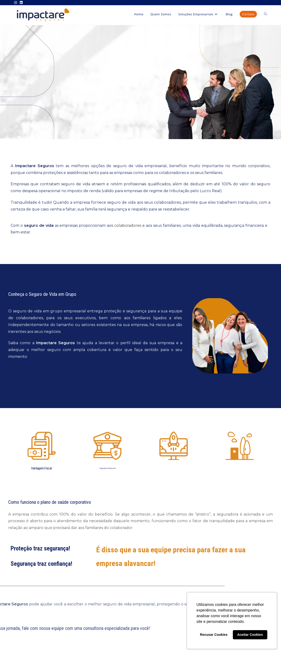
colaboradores (127, 225)
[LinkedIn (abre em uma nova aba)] (21, 2)
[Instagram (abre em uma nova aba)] (16, 2)
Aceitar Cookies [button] (250, 634)
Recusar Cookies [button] (214, 634)
